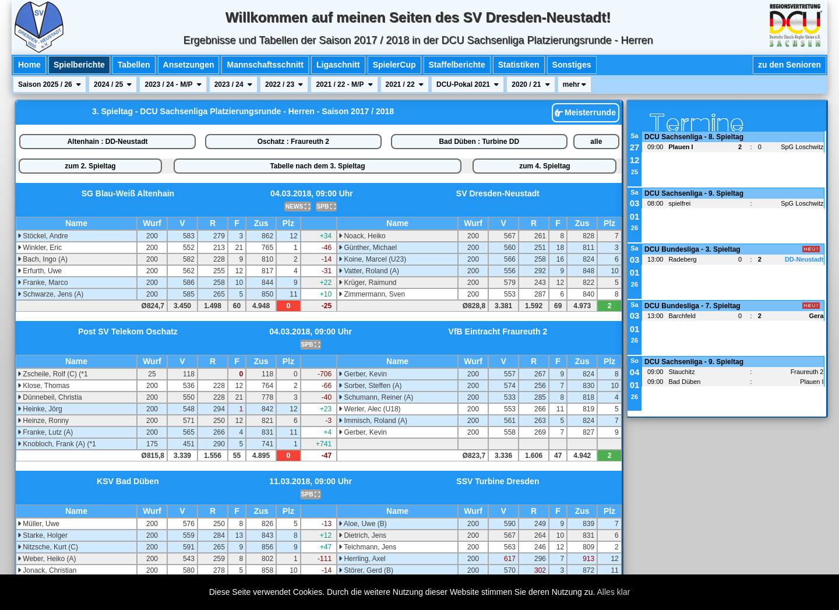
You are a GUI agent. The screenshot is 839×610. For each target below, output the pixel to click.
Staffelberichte (457, 64)
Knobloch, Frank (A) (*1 (56, 444)
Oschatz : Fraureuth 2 (293, 141)
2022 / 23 (284, 84)
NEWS (297, 206)
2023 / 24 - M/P (172, 84)
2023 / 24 (233, 84)
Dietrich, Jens (362, 535)
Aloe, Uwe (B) (363, 524)
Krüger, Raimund (367, 282)
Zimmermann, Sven (372, 294)
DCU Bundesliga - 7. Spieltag (692, 306)
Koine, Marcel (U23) (372, 259)
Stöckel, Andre (42, 236)
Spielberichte (79, 64)
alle (596, 141)
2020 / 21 (530, 84)
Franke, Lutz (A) (45, 432)
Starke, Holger (42, 535)
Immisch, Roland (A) (373, 421)
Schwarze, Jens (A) (50, 294)
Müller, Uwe (38, 524)
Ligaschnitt (338, 64)
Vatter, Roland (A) (369, 271)
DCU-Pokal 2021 (467, 84)
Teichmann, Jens (367, 547)
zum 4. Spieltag (544, 166)
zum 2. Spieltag (90, 166)
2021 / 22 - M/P (344, 84)
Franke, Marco (42, 282)
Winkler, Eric (39, 248)
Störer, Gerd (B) (366, 570)
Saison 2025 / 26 (49, 84)
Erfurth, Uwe (39, 271)
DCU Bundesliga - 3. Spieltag (692, 249)
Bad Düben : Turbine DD (479, 141)
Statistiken (519, 64)
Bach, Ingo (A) (42, 259)
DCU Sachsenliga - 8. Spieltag (693, 137)
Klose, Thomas (43, 386)
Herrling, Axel (362, 559)
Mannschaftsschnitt (265, 64)
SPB (326, 206)
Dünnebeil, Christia (49, 397)
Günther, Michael (368, 248)
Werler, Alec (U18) (369, 409)
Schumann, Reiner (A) (376, 397)
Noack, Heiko (362, 236)
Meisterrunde (585, 112)
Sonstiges (571, 64)
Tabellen (134, 64)
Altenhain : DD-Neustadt (107, 141)
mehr (575, 84)
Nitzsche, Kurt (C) (47, 547)
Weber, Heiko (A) (46, 559)
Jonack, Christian (46, 570)
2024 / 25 (113, 84)
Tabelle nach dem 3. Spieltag (317, 166)
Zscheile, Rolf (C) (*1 (52, 374)
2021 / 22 (405, 84)
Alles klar (613, 592)
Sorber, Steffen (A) (370, 386)
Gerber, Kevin (363, 374)
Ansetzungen (188, 64)
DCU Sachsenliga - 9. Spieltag (693, 193)
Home (29, 64)
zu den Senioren (789, 64)
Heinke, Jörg (39, 409)
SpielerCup (394, 64)
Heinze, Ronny (43, 421)
